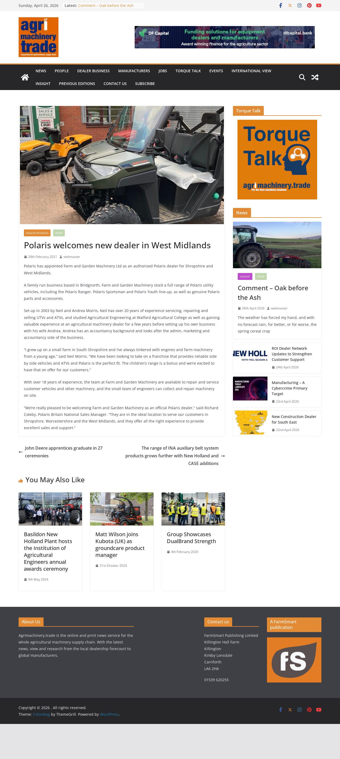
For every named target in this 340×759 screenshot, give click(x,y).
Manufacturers (134, 70)
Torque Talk (188, 70)
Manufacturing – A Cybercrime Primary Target (289, 388)
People (62, 70)
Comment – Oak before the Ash (106, 5)
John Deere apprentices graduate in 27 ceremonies (61, 452)
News (41, 70)
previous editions (77, 83)
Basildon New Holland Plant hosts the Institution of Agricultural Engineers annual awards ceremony (48, 551)
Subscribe (145, 83)
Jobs (163, 70)
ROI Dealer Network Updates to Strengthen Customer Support (292, 354)
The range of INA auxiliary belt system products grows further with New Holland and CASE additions (175, 455)
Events (216, 70)
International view (251, 70)
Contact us (115, 83)
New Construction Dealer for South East (294, 419)
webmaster (71, 256)
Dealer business (93, 70)
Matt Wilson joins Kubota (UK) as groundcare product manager (120, 544)
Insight (43, 83)
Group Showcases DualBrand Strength (192, 538)
